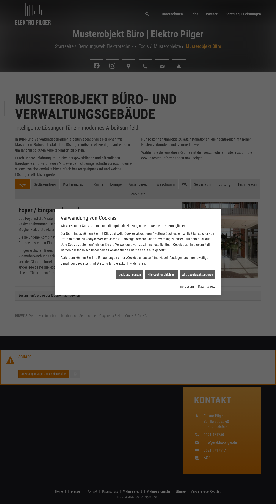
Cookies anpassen (130, 274)
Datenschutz (206, 286)
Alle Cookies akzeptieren (197, 274)
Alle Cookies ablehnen (161, 274)
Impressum (186, 286)
